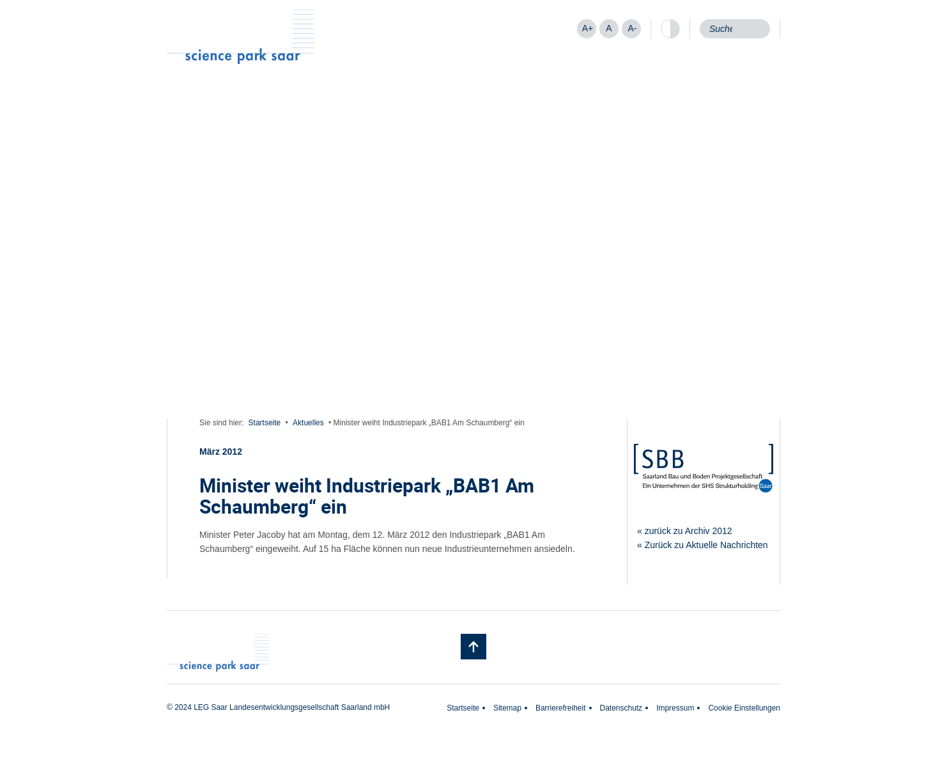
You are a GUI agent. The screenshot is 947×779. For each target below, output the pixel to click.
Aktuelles (308, 422)
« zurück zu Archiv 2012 (684, 531)
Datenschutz (621, 708)
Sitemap (507, 708)
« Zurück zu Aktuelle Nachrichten (702, 545)
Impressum (675, 708)
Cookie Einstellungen (744, 708)
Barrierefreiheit (560, 708)
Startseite (265, 422)
